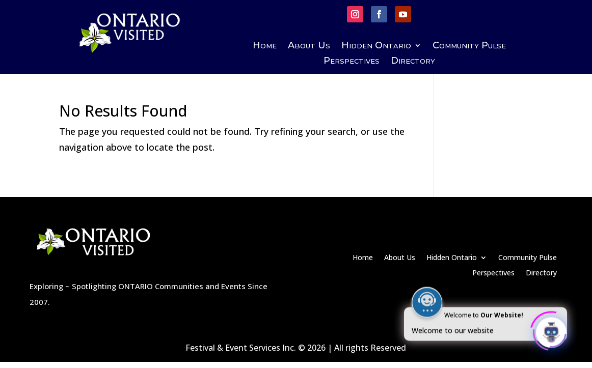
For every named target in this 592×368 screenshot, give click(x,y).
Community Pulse (469, 46)
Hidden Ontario (376, 46)
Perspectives (352, 61)
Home (265, 46)
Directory (413, 61)
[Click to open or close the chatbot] (551, 331)
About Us (309, 46)
